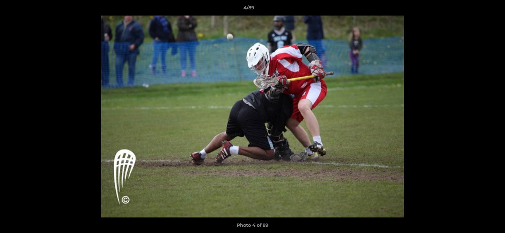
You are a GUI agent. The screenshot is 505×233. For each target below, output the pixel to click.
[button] (478, 9)
